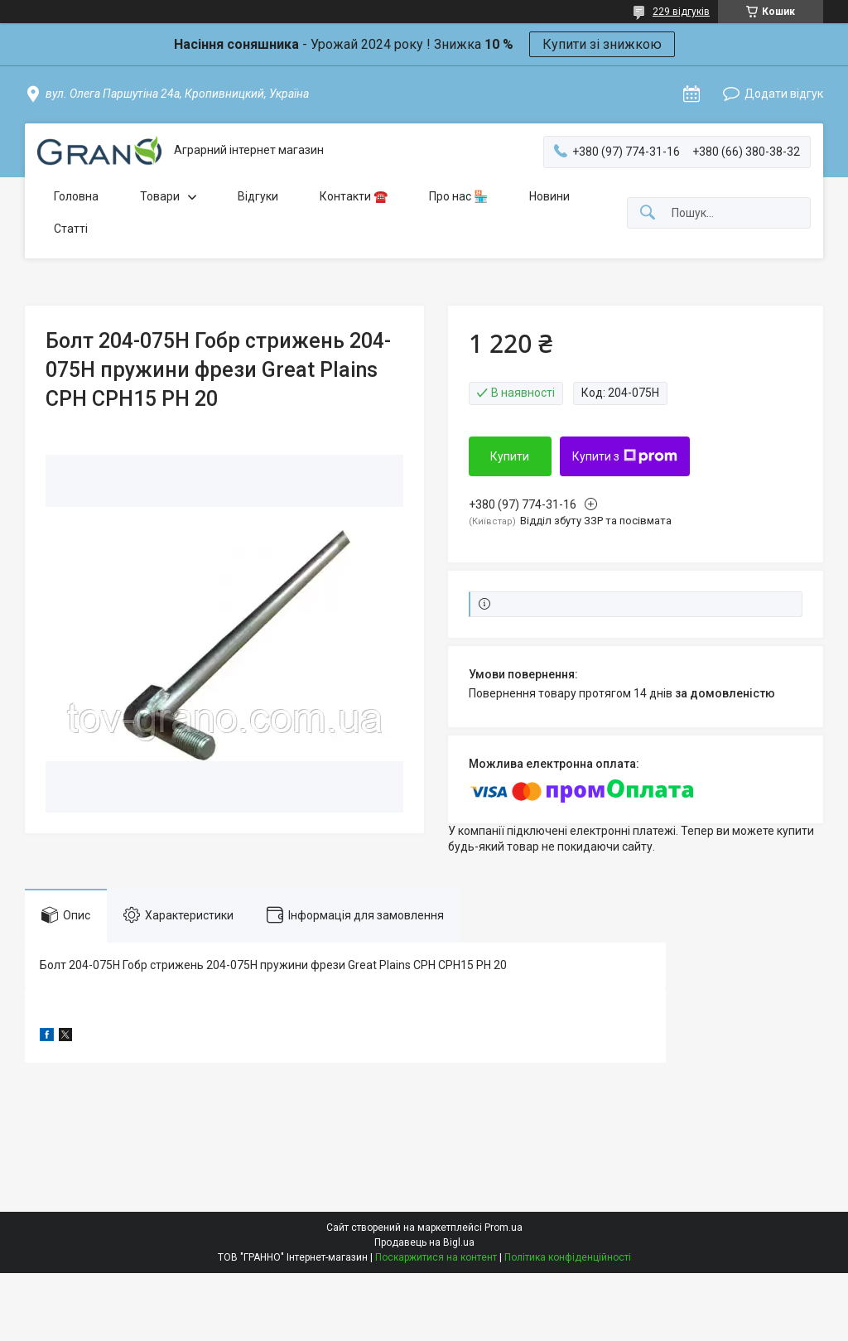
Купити (509, 456)
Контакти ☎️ (354, 196)
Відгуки (258, 196)
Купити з (624, 456)
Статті (71, 228)
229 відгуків (681, 11)
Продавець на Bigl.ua (424, 1242)
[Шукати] (647, 213)
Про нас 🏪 (458, 196)
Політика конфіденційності (567, 1257)
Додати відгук (783, 93)
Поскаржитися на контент (436, 1257)
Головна (76, 196)
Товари (160, 196)
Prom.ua (503, 1227)
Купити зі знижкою (602, 44)
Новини (549, 196)
